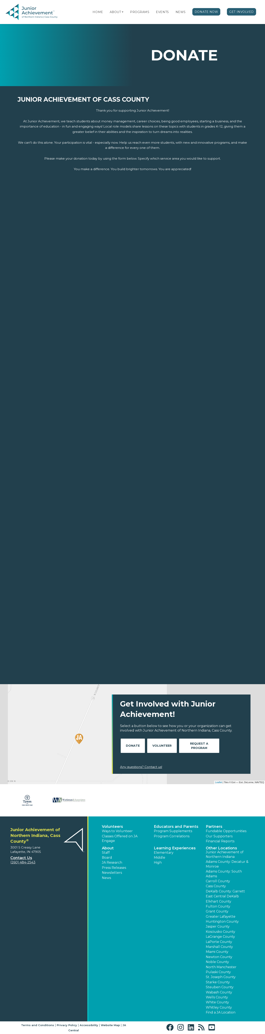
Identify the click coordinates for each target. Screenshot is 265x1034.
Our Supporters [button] (219, 836)
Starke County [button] (218, 982)
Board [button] (107, 857)
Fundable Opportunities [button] (226, 831)
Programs (139, 12)
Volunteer (162, 746)
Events (162, 12)
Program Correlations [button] (171, 836)
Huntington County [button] (222, 921)
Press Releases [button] (114, 868)
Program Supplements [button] (173, 831)
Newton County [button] (219, 957)
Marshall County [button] (219, 947)
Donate (133, 746)
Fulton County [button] (218, 906)
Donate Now (206, 12)
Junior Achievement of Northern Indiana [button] (224, 854)
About (115, 12)
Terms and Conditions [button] (37, 1025)
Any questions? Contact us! (141, 767)
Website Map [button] (110, 1025)
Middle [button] (159, 857)
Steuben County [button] (220, 987)
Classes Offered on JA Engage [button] (119, 838)
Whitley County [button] (219, 1007)
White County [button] (217, 1002)
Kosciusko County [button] (220, 932)
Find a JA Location (220, 1012)
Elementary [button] (163, 853)
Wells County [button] (217, 997)
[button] (122, 12)
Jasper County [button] (218, 926)
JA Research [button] (112, 862)
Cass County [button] (216, 886)
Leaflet (218, 782)
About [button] (108, 848)
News (181, 12)
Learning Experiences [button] (175, 848)
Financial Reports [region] (220, 841)
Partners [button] (214, 826)
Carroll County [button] (218, 881)
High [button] (158, 862)
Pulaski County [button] (218, 972)
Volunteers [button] (112, 826)
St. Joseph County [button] (221, 977)
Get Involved (241, 12)
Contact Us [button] (21, 858)
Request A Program (199, 746)
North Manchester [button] (221, 967)
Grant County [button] (217, 911)
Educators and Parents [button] (176, 826)
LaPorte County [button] (219, 942)
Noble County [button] (217, 962)
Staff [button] (106, 853)
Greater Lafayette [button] (220, 916)
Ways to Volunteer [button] (117, 831)
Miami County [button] (217, 952)
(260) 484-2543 (22, 862)
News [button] (106, 878)
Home (98, 12)
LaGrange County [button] (220, 937)
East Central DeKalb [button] (222, 896)
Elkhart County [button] (218, 901)
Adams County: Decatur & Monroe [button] (227, 864)
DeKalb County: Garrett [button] (225, 891)
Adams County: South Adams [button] (224, 873)
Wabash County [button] (219, 992)
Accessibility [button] (89, 1025)
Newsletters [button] (112, 873)
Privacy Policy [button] (67, 1025)
